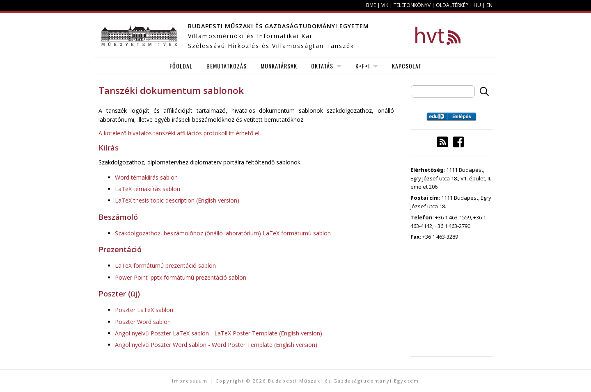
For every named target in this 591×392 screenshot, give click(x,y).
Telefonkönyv (412, 5)
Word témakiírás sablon (146, 177)
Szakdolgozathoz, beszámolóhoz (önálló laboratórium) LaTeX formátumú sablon (223, 233)
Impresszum (190, 381)
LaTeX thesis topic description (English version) (177, 200)
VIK (384, 5)
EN (489, 5)
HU (477, 5)
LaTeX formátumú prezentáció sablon (165, 265)
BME (371, 5)
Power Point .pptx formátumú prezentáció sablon (180, 277)
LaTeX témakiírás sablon (147, 189)
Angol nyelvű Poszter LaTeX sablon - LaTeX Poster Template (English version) (218, 333)
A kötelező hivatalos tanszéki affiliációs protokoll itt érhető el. (179, 133)
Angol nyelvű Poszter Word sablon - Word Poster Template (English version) (216, 345)
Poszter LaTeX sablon (144, 310)
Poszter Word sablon (143, 322)
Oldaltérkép (452, 5)
